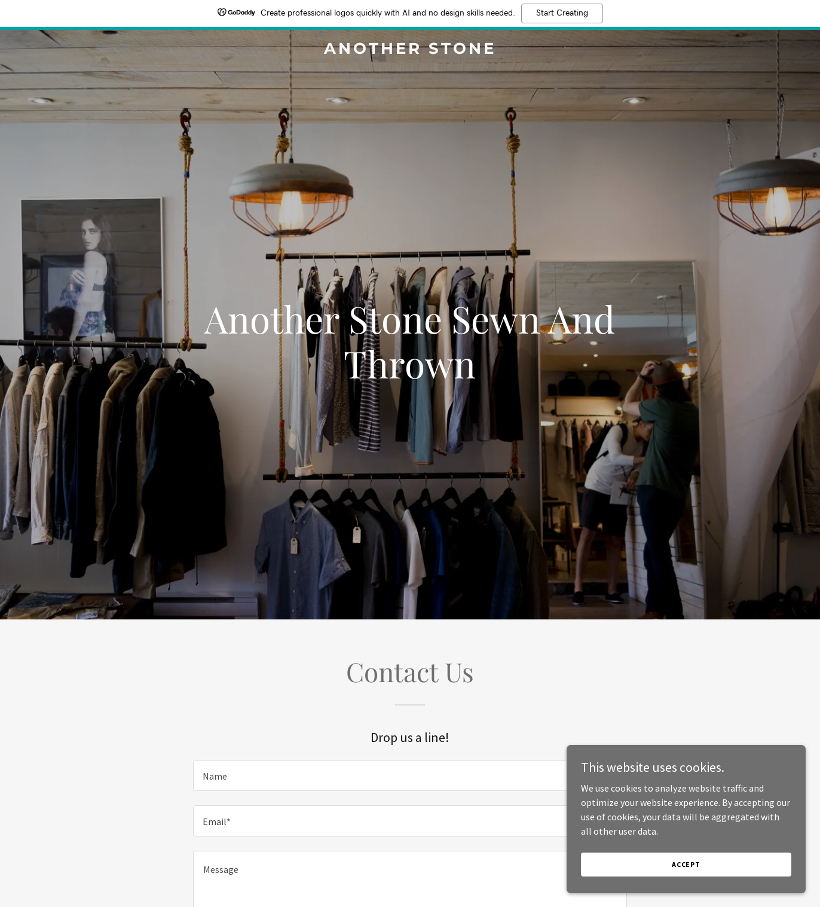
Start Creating (562, 13)
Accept (686, 864)
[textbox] (409, 775)
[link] (410, 50)
